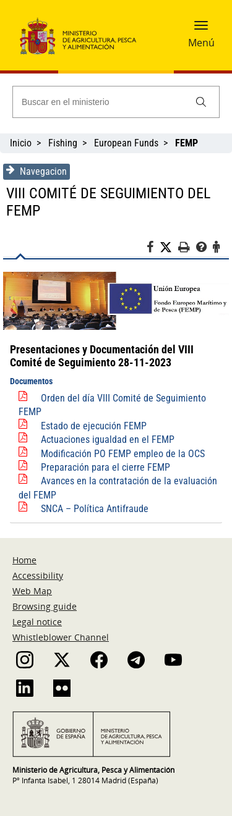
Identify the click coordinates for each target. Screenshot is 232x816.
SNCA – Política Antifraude (94, 509)
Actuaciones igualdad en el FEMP (107, 439)
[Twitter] (169, 247)
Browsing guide (44, 606)
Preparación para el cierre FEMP (105, 467)
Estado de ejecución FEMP (94, 426)
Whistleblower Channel (60, 637)
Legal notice (37, 622)
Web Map (32, 591)
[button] (201, 29)
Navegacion (36, 171)
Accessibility (37, 575)
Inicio (21, 143)
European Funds (126, 143)
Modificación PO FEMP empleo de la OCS (123, 454)
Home (24, 560)
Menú (201, 42)
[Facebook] (153, 249)
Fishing (62, 143)
